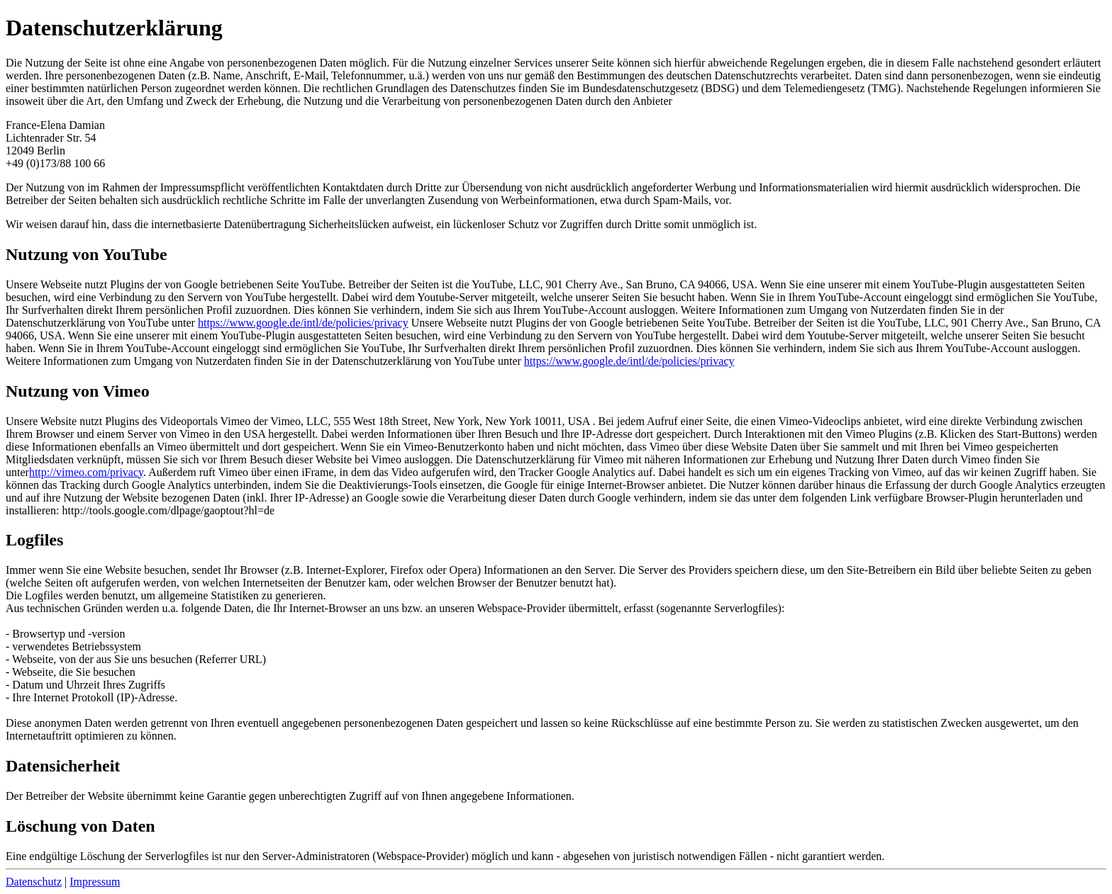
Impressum (95, 882)
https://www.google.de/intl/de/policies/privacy (303, 323)
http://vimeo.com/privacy (86, 472)
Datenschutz (34, 882)
